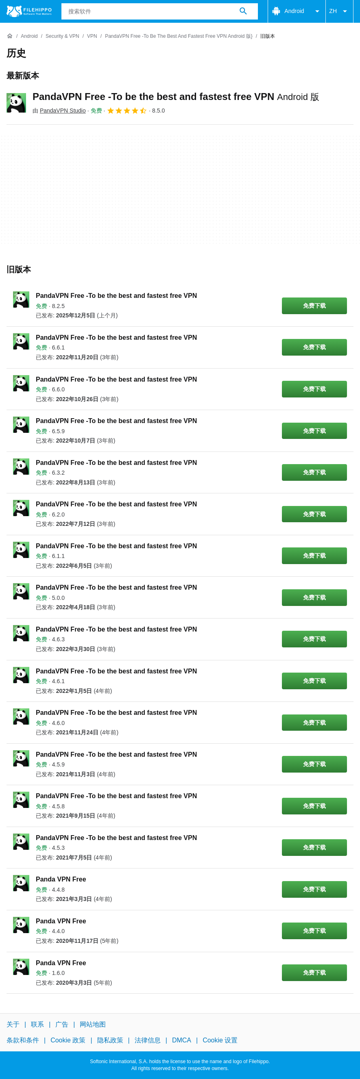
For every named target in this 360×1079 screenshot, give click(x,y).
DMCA (181, 1040)
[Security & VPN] (62, 36)
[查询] (159, 11)
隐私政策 (110, 1040)
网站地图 (93, 1024)
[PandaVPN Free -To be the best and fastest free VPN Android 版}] (179, 36)
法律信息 (148, 1040)
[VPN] (92, 36)
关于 (13, 1024)
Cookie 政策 (67, 1040)
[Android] (29, 36)
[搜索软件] (243, 11)
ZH (339, 11)
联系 (37, 1024)
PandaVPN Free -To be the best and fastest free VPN (176, 96)
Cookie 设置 (220, 1040)
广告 (61, 1024)
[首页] (10, 36)
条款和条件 (23, 1040)
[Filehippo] (29, 11)
